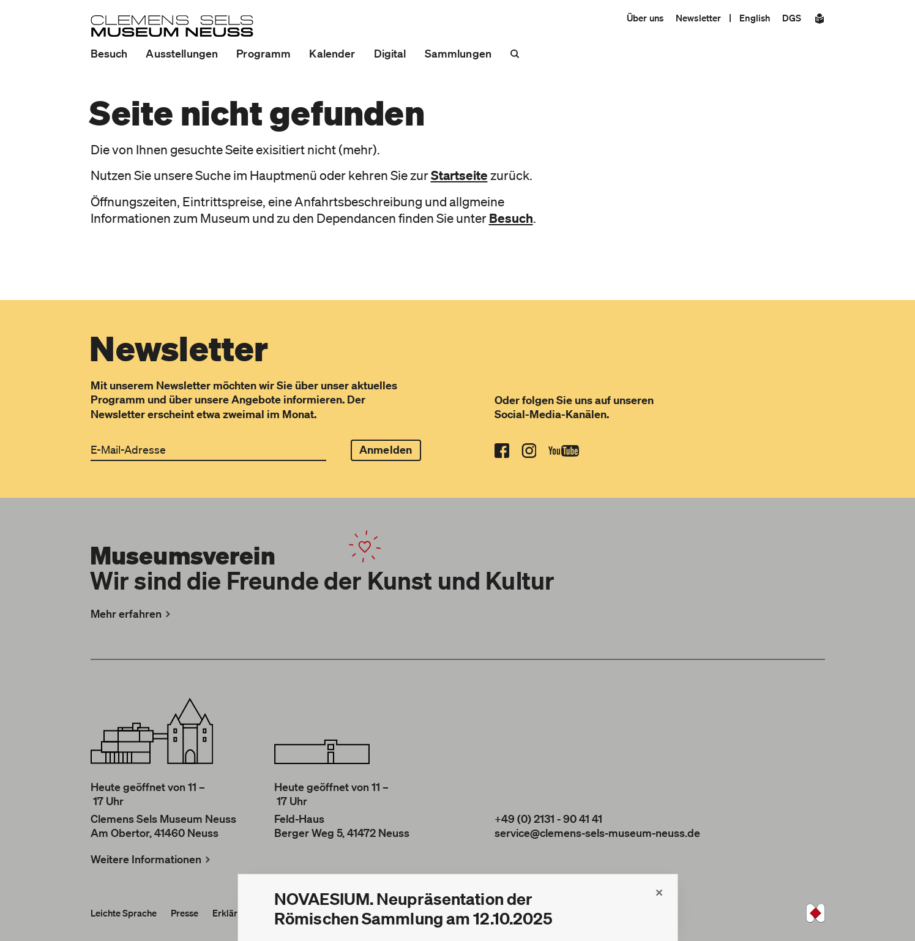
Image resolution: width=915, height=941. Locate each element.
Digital (390, 53)
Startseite (459, 175)
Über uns (645, 18)
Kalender (332, 53)
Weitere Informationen (152, 859)
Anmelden (385, 450)
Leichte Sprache (124, 913)
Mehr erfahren (132, 613)
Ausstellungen (182, 53)
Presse (184, 913)
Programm (263, 53)
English (754, 18)
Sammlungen (458, 53)
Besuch (109, 53)
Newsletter (698, 18)
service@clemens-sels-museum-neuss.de (597, 832)
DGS (791, 18)
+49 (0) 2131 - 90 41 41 (548, 818)
